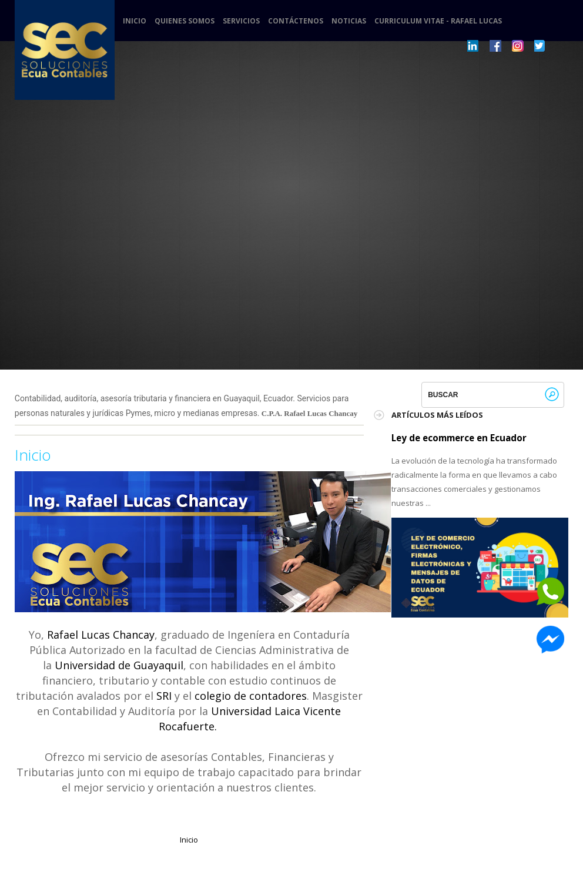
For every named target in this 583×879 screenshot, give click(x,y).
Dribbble (495, 46)
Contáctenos (295, 21)
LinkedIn (473, 46)
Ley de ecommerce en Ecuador (459, 438)
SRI (164, 696)
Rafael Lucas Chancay (101, 635)
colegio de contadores (251, 696)
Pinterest (518, 46)
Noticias (348, 21)
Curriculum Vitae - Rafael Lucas (438, 21)
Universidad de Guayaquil (119, 665)
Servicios (241, 21)
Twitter (540, 46)
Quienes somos (185, 21)
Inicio (134, 21)
